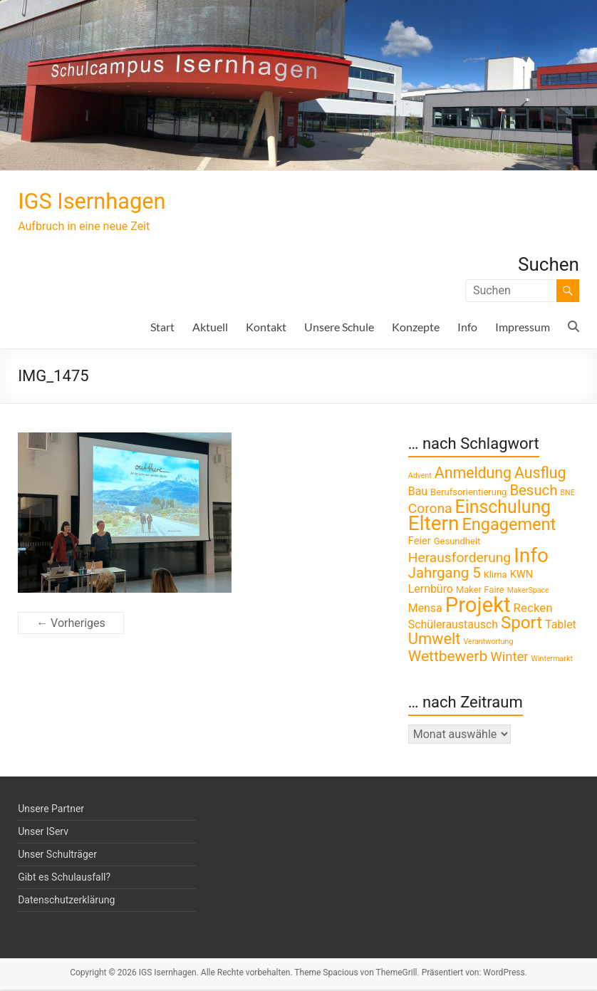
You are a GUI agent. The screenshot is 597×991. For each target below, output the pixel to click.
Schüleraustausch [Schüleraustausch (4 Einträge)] (453, 626)
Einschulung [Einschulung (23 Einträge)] (503, 508)
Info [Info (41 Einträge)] (531, 557)
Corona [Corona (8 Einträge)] (430, 510)
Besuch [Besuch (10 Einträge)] (533, 491)
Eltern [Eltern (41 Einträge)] (434, 524)
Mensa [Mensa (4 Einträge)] (425, 609)
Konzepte (416, 328)
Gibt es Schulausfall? (64, 878)
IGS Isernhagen (104, 202)
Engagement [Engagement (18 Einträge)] (509, 526)
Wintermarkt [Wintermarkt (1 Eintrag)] (552, 660)
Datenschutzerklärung (66, 901)
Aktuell (210, 328)
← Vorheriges (70, 624)
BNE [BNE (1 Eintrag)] (567, 494)
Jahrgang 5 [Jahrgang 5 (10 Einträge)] (444, 574)
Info (467, 328)
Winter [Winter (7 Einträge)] (509, 658)
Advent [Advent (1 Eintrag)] (420, 477)
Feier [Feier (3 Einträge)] (419, 542)
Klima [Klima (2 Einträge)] (495, 576)
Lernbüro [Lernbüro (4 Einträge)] (430, 590)
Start (162, 328)
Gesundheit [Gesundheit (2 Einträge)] (457, 542)
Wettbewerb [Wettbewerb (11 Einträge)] (447, 657)
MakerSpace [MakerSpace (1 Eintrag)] (528, 591)
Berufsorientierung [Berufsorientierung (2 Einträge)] (468, 493)
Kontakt (266, 328)
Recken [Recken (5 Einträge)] (533, 609)
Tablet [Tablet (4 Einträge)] (560, 626)
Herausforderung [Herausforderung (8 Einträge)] (459, 559)
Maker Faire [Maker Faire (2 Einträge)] (480, 591)
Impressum (522, 328)
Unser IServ (43, 833)
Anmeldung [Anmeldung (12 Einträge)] (473, 474)
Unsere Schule (339, 328)
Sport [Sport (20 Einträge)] (521, 624)
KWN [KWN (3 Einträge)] (522, 575)
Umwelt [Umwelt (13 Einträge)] (434, 640)
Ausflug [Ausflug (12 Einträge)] (540, 474)
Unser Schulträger (57, 855)
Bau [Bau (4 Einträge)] (417, 492)
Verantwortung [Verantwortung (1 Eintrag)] (488, 643)
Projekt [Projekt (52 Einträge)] (478, 606)
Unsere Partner (51, 810)
